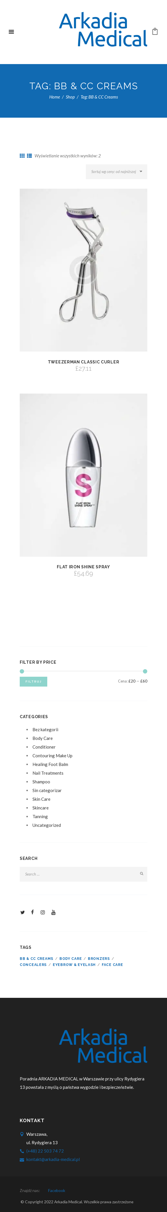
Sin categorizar (47, 790)
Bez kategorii (45, 729)
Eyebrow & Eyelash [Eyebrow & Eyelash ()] (74, 965)
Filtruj (34, 681)
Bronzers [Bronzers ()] (99, 959)
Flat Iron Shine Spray (83, 567)
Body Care (42, 738)
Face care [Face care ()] (112, 965)
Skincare (40, 807)
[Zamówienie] (116, 171)
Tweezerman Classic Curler (83, 362)
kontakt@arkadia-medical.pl (53, 1159)
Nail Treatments (47, 773)
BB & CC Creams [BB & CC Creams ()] (36, 959)
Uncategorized (46, 825)
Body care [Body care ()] (70, 959)
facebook (56, 1190)
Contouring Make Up (52, 755)
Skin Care (41, 799)
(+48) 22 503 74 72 (45, 1150)
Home (54, 96)
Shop (70, 96)
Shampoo (41, 781)
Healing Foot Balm (50, 764)
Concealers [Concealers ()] (33, 965)
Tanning (40, 816)
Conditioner (44, 746)
